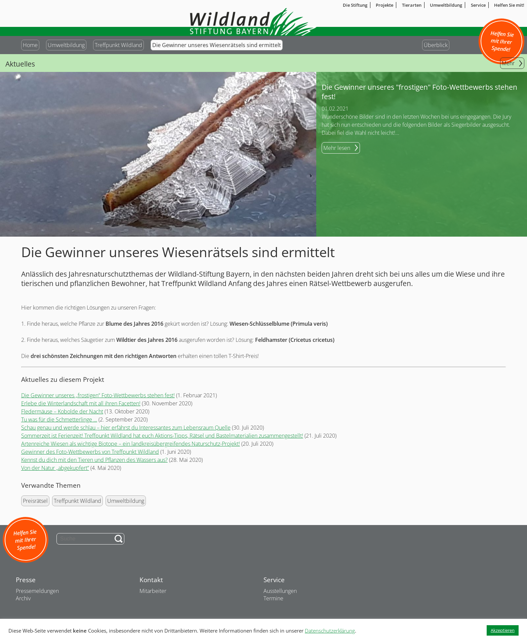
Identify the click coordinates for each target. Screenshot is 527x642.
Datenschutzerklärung (330, 630)
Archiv (23, 598)
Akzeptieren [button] (503, 630)
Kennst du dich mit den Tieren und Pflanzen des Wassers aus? (94, 460)
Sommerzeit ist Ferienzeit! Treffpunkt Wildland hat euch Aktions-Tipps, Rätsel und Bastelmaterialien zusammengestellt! (162, 435)
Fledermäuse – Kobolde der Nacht (62, 411)
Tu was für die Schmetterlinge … (59, 419)
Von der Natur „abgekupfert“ (55, 468)
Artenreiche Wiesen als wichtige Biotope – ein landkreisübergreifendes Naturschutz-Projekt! (130, 443)
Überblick (436, 45)
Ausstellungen (280, 591)
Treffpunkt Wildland (118, 45)
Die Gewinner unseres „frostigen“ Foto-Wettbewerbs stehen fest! (98, 395)
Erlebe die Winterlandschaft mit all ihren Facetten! (80, 403)
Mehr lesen (336, 148)
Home (30, 45)
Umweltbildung (66, 45)
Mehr (508, 63)
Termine (273, 598)
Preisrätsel (35, 501)
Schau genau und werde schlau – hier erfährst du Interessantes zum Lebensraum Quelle (126, 427)
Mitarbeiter (152, 591)
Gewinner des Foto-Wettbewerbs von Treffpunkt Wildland (90, 451)
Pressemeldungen (37, 591)
